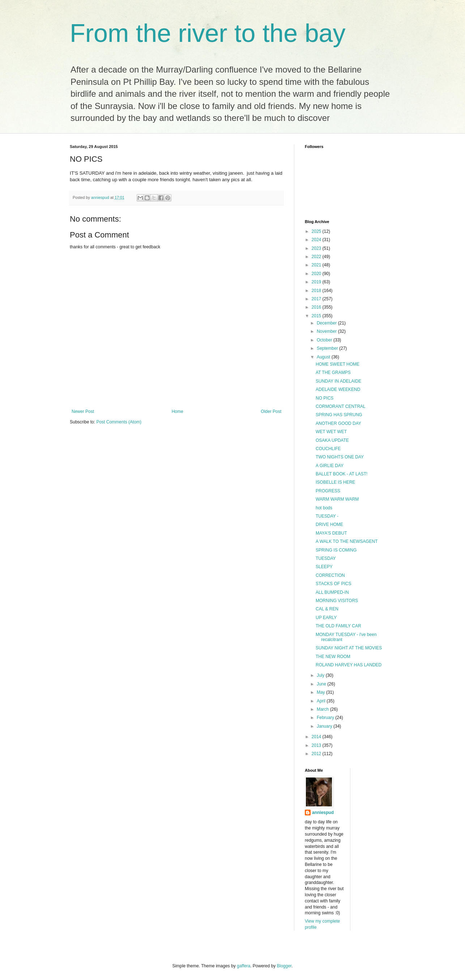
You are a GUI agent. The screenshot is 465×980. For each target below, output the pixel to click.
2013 (317, 745)
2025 (317, 231)
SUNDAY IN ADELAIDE (338, 381)
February (326, 717)
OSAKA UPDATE (332, 440)
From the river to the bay (208, 33)
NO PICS (324, 398)
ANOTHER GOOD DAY (338, 423)
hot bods (324, 507)
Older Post (271, 411)
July (321, 675)
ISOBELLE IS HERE (335, 482)
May (321, 692)
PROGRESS (328, 490)
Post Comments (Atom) (118, 421)
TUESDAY (326, 558)
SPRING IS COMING (336, 550)
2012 (317, 753)
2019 (317, 281)
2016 (317, 307)
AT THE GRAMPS (333, 372)
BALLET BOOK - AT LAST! (341, 473)
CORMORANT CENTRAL (341, 406)
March (323, 709)
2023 (317, 248)
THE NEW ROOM (333, 656)
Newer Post (83, 411)
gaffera (243, 965)
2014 (317, 736)
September (328, 348)
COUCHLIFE (328, 448)
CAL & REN (327, 608)
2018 (317, 290)
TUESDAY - (327, 516)
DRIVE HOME (329, 524)
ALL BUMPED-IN (332, 592)
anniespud (323, 812)
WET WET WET (331, 431)
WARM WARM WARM (337, 499)
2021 (317, 264)
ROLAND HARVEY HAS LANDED (348, 664)
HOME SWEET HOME (337, 364)
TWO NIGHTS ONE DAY (340, 456)
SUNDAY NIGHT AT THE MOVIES (349, 647)
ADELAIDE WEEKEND (338, 389)
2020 (317, 273)
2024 (317, 239)
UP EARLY (326, 617)
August (324, 357)
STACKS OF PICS (333, 583)
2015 (317, 315)
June (322, 684)
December (327, 323)
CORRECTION (330, 575)
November (327, 331)
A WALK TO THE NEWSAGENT (347, 541)
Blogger (284, 965)
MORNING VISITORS (337, 600)
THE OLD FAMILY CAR (338, 625)
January (325, 726)
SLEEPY (324, 566)
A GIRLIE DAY (330, 465)
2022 (317, 256)
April (322, 701)
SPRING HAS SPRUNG (339, 414)
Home (177, 411)
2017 (317, 298)
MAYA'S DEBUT (331, 533)
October (325, 340)
